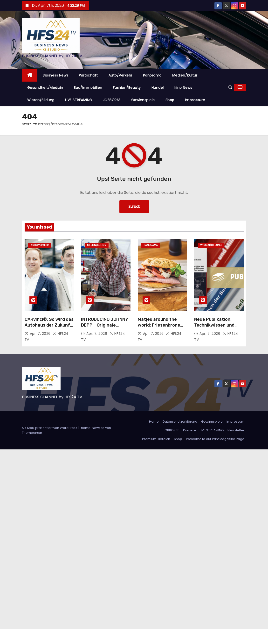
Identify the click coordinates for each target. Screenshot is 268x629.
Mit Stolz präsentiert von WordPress (50, 428)
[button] (230, 87)
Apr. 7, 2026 (41, 333)
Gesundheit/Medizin (45, 87)
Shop (169, 100)
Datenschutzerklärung (180, 421)
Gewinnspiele (143, 100)
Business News (55, 75)
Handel (157, 87)
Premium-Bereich (156, 439)
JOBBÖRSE (112, 100)
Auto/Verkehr (120, 75)
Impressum (195, 100)
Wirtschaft (88, 75)
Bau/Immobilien (88, 87)
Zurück (134, 206)
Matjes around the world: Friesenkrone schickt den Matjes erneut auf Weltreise (160, 328)
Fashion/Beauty (127, 87)
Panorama (152, 75)
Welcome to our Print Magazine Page (215, 439)
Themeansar (32, 432)
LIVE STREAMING (78, 100)
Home (154, 421)
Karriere (189, 430)
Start (26, 123)
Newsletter (235, 430)
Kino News (183, 87)
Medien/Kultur (185, 75)
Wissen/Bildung (41, 100)
